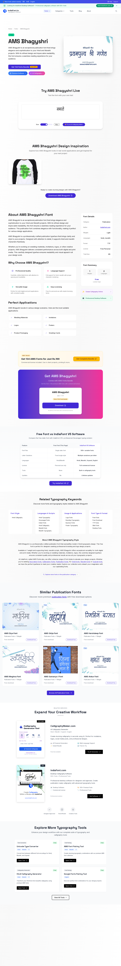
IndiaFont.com (105, 227)
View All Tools (60, 897)
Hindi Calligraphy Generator (29, 874)
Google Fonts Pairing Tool (75, 874)
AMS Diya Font (10, 633)
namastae (60, 111)
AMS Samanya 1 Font (53, 676)
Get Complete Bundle (86, 359)
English (33, 1)
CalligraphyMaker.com (63, 726)
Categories (59, 11)
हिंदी (24, 1)
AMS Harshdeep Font (93, 633)
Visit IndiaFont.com (105, 5)
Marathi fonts (85, 562)
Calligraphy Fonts (48, 562)
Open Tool (22, 860)
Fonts (47, 11)
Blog (80, 11)
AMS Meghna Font (12, 676)
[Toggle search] (116, 11)
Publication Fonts (62, 562)
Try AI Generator (94, 752)
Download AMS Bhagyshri (60, 195)
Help (109, 1)
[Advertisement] (60, 20)
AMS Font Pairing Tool (74, 846)
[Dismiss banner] (116, 5)
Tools (71, 11)
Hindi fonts (76, 562)
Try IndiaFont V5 (60, 483)
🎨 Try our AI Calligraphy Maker (74, 124)
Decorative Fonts (35, 562)
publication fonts (59, 597)
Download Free (31, 639)
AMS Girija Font (51, 633)
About (89, 11)
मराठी (27, 1)
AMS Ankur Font (91, 676)
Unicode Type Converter (27, 846)
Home (10, 29)
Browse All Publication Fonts (60, 693)
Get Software (95, 796)
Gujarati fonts (97, 562)
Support (116, 1)
